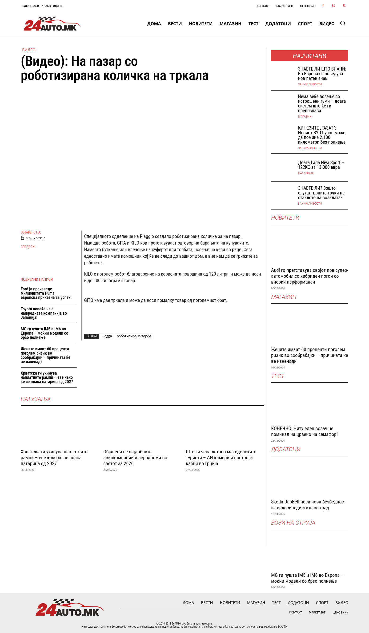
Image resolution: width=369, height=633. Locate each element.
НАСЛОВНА (305, 173)
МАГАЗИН (304, 116)
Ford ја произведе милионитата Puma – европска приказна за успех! (46, 293)
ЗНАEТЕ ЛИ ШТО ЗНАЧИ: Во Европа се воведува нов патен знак (322, 73)
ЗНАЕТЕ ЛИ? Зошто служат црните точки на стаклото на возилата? (321, 192)
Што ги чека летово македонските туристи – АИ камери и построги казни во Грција (221, 457)
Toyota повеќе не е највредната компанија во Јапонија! (44, 313)
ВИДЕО (29, 50)
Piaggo (106, 336)
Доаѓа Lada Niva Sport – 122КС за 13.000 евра (321, 165)
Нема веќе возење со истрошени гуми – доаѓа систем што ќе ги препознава (322, 103)
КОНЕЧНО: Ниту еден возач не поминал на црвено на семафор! (304, 431)
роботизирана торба (134, 336)
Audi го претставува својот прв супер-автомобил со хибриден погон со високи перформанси (309, 276)
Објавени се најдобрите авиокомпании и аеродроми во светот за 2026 (135, 457)
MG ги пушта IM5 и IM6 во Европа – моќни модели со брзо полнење (44, 333)
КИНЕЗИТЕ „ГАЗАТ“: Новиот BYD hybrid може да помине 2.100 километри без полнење (321, 135)
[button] (342, 23)
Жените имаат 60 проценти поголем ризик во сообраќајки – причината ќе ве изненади (45, 355)
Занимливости (310, 84)
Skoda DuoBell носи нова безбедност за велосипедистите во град (308, 504)
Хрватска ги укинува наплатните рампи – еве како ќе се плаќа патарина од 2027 (47, 377)
